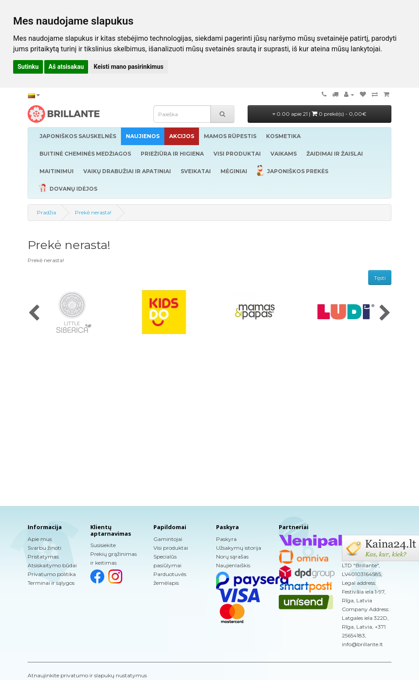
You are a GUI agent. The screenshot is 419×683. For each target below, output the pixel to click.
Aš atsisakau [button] (66, 66)
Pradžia (46, 212)
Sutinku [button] (28, 66)
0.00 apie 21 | (319, 113)
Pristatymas (43, 556)
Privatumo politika (52, 574)
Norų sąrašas (232, 556)
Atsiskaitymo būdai (52, 565)
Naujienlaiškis (233, 565)
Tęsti (380, 277)
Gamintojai (167, 539)
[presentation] (34, 313)
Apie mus (40, 539)
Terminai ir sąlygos (51, 583)
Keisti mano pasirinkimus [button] (128, 66)
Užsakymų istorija (238, 547)
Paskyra (226, 539)
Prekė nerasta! (93, 212)
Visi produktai (170, 547)
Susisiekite (103, 545)
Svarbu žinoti (44, 547)
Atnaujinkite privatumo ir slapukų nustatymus (87, 675)
